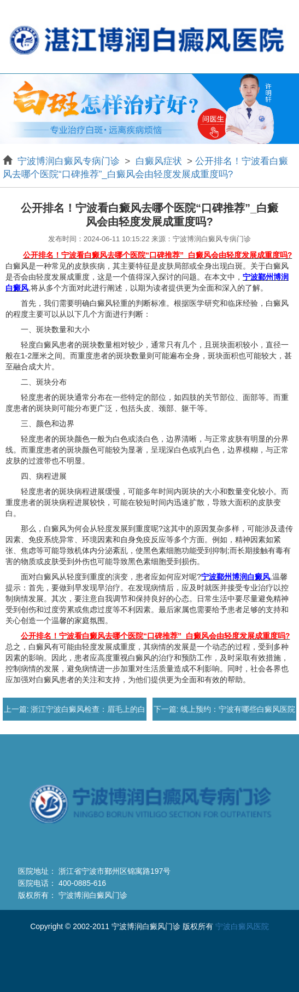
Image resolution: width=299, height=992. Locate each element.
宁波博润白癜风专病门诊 (69, 161)
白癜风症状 (158, 161)
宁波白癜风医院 (242, 926)
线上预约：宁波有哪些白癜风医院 (236, 709)
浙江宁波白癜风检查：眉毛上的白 (87, 709)
